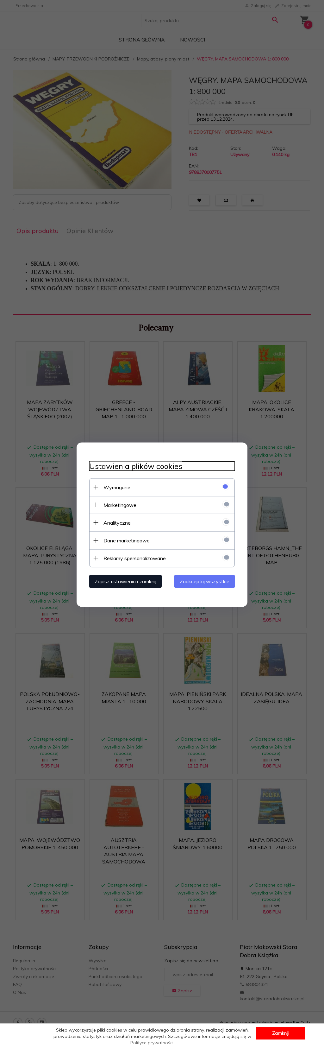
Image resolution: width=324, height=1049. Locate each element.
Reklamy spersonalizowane (134, 558)
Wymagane (116, 487)
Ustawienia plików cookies (135, 466)
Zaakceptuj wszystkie (204, 581)
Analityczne (117, 522)
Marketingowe (119, 505)
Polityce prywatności (151, 1043)
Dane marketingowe (126, 540)
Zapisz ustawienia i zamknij (125, 581)
